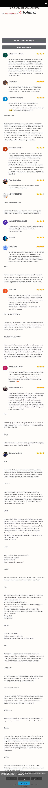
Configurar (24, 779)
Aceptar (24, 783)
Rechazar (36, 779)
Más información (11, 779)
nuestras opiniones (11, 13)
